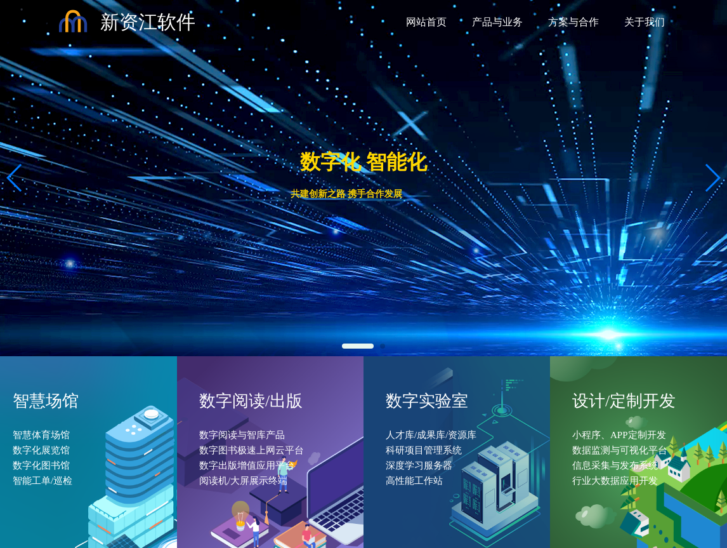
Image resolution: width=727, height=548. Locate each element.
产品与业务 (497, 22)
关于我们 (644, 22)
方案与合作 (573, 22)
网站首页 (426, 22)
